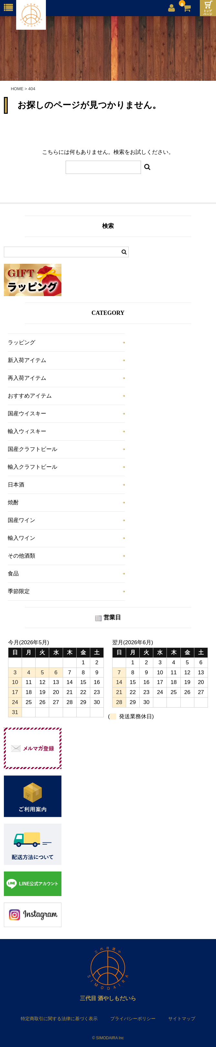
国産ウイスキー (27, 414)
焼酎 (13, 502)
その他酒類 (21, 556)
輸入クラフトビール (32, 467)
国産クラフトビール (32, 449)
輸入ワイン (21, 538)
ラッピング (21, 342)
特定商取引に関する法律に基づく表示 (59, 1018)
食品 (13, 574)
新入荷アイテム (27, 360)
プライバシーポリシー (133, 1018)
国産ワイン (21, 520)
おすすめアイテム (30, 396)
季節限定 (19, 591)
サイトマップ (181, 1018)
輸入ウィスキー (27, 431)
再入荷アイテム (27, 378)
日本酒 (16, 485)
